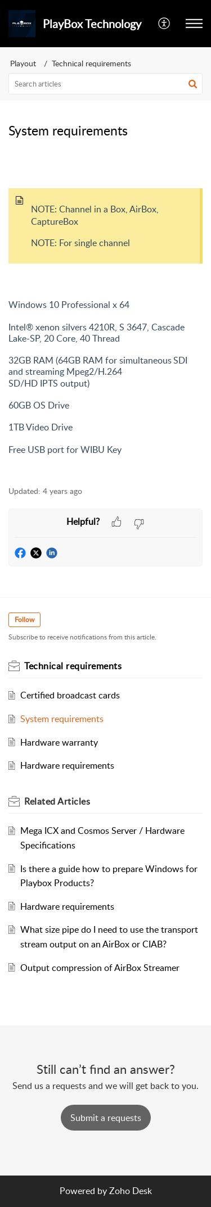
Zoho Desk (130, 1191)
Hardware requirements (67, 765)
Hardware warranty (59, 742)
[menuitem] (164, 24)
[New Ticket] (106, 1117)
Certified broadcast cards (70, 695)
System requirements (62, 719)
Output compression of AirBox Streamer (99, 967)
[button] (194, 23)
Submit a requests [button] (105, 1117)
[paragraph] (105, 317)
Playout (23, 63)
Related (57, 801)
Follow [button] (24, 619)
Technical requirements (91, 63)
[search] (105, 83)
